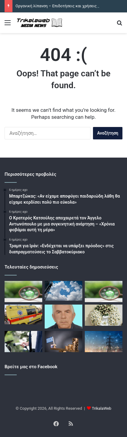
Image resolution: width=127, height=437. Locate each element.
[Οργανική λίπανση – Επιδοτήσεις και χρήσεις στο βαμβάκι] (23, 291)
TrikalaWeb (101, 408)
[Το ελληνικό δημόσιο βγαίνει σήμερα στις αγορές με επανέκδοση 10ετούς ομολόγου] (63, 341)
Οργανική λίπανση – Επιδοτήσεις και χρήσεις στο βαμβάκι (67, 6)
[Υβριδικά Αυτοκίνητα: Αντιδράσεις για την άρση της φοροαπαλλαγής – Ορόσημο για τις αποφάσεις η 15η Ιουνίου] (23, 341)
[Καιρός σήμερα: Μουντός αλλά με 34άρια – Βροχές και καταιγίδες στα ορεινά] (63, 291)
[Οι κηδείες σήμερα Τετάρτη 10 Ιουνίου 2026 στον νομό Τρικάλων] (103, 315)
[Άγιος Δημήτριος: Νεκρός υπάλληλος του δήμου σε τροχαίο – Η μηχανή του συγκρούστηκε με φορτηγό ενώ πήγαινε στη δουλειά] (23, 314)
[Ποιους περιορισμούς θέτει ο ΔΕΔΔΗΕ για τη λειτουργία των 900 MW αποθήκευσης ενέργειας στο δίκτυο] (103, 341)
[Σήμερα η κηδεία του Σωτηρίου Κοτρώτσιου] (63, 317)
